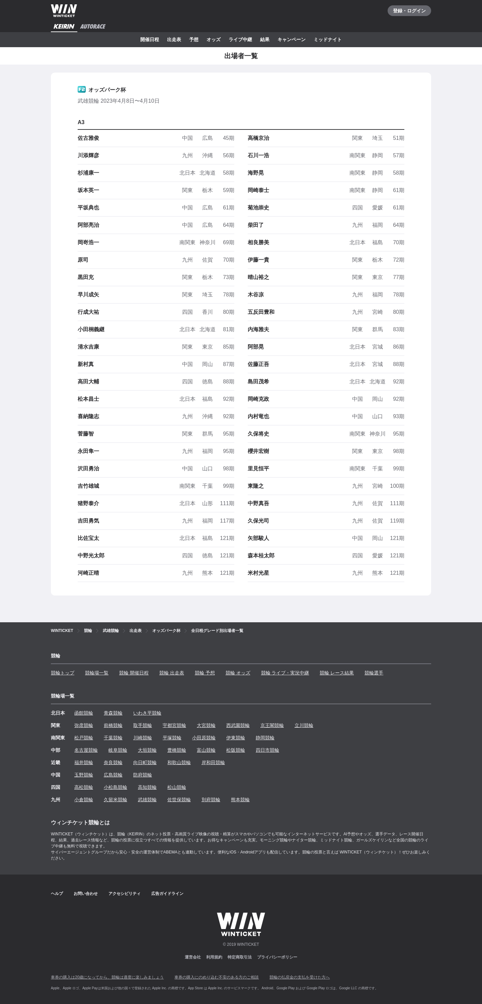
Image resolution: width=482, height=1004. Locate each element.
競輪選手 (374, 672)
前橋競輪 (113, 725)
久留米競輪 (115, 799)
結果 (264, 39)
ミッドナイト (328, 39)
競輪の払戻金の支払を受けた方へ (299, 977)
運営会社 (193, 957)
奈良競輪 (113, 762)
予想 (193, 39)
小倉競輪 (83, 799)
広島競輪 (113, 775)
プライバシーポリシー (277, 957)
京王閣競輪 (272, 725)
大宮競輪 (206, 725)
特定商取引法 (240, 957)
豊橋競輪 (176, 750)
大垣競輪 (147, 750)
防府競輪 (142, 775)
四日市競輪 (267, 750)
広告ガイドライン (167, 893)
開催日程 (149, 39)
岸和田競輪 (213, 762)
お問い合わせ (86, 893)
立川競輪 (304, 725)
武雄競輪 (147, 799)
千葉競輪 (113, 737)
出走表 (174, 39)
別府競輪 (211, 799)
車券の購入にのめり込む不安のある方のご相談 (216, 977)
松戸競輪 (83, 737)
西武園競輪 (238, 725)
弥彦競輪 (83, 725)
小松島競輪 (115, 787)
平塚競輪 (172, 737)
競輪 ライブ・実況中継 (285, 672)
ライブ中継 (240, 39)
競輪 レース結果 (337, 672)
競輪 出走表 (171, 672)
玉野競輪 (83, 775)
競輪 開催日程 (134, 672)
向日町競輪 (145, 762)
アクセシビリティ (124, 893)
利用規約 (214, 957)
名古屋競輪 (86, 750)
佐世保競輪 (179, 799)
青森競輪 (113, 713)
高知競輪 (147, 787)
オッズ (214, 39)
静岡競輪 (265, 737)
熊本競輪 (240, 799)
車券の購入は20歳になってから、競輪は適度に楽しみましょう (107, 977)
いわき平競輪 (147, 713)
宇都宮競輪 (174, 725)
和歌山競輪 (179, 762)
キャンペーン (291, 39)
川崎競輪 (142, 737)
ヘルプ (57, 893)
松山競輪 (176, 787)
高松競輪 (83, 787)
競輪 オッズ (238, 672)
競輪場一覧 (96, 672)
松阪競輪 (235, 750)
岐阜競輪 (117, 750)
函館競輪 (83, 713)
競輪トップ (62, 672)
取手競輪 (142, 725)
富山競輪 (206, 750)
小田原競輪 (204, 737)
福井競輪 (83, 762)
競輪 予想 (205, 672)
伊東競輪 (235, 737)
